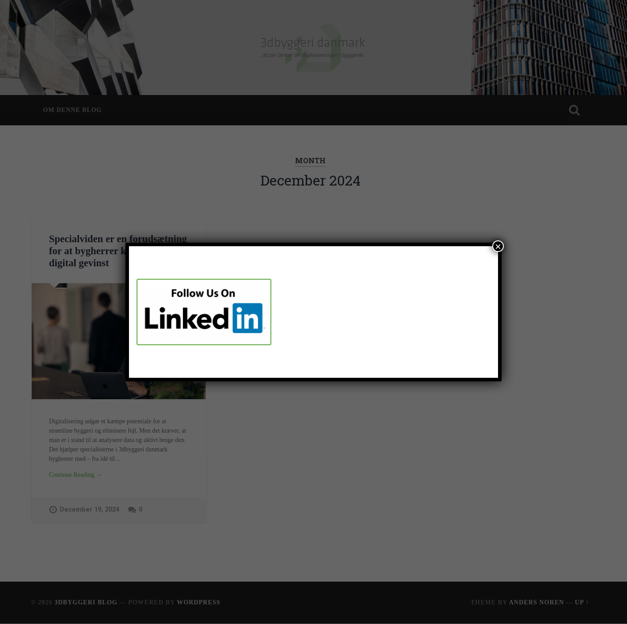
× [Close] (498, 246)
